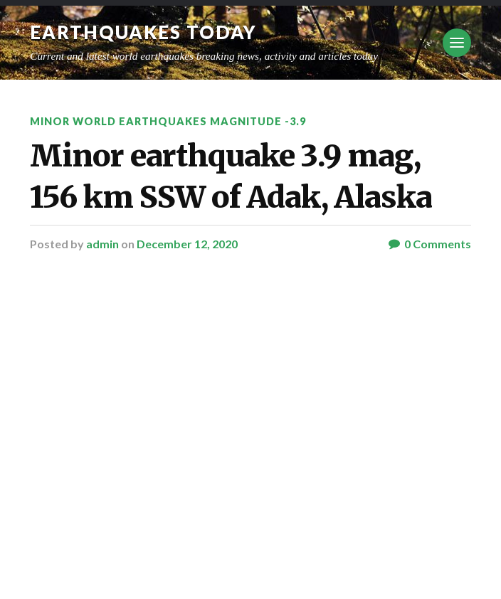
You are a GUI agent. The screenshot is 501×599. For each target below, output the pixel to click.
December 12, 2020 (187, 243)
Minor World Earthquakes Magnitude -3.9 (168, 121)
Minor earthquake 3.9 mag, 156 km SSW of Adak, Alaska (231, 176)
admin (102, 243)
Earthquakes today (143, 32)
